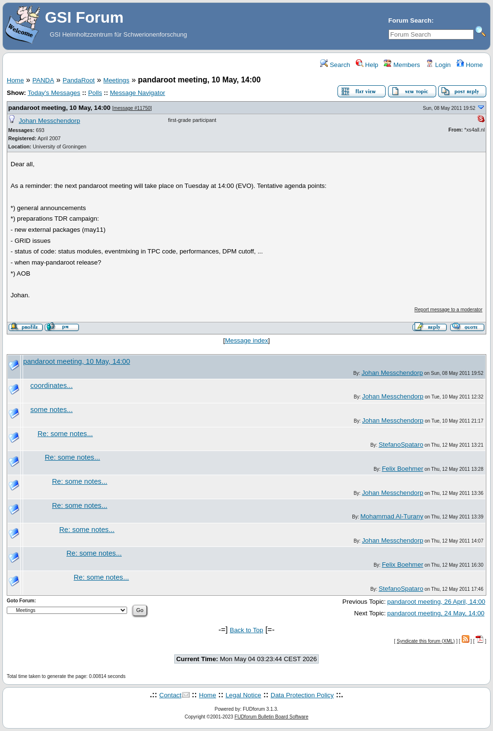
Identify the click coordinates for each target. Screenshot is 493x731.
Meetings (117, 80)
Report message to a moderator (448, 309)
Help (367, 64)
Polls (95, 92)
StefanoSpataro (400, 444)
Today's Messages (53, 92)
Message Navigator (137, 92)
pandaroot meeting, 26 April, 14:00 (436, 601)
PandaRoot (79, 80)
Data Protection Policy (302, 695)
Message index (246, 340)
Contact (170, 695)
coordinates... (51, 385)
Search (335, 64)
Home (469, 64)
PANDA (43, 80)
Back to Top (246, 630)
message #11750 (132, 108)
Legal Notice (243, 695)
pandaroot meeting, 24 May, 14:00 (435, 613)
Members (402, 64)
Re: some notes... (65, 434)
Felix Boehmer (402, 468)
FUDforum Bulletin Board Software (271, 716)
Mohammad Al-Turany (391, 516)
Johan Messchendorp (49, 120)
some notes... (51, 409)
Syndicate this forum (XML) (426, 641)
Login (438, 64)
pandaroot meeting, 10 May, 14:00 (59, 107)
